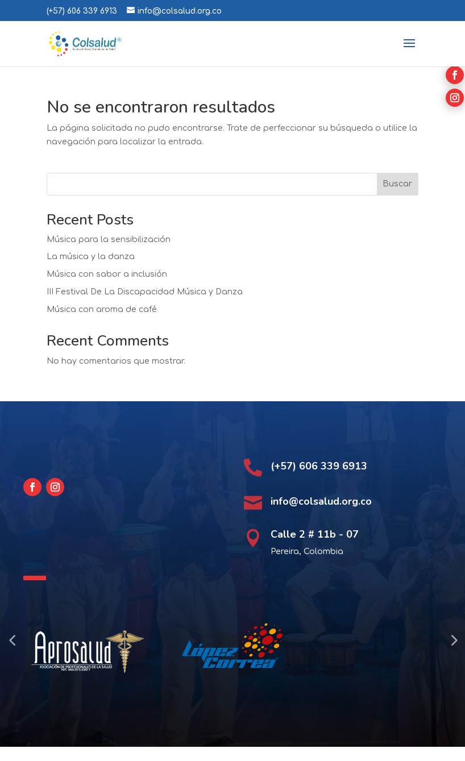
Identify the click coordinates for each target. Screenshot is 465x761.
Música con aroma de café (102, 309)
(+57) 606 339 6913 (82, 11)
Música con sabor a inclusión (107, 274)
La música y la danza (91, 256)
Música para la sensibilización (109, 239)
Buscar (397, 184)
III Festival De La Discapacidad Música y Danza (145, 292)
